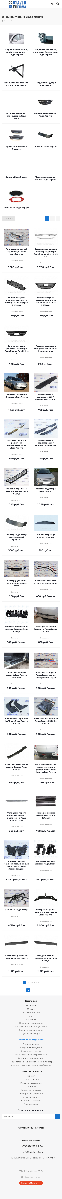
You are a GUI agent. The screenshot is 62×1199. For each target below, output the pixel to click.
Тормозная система (31, 1090)
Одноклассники (36, 1133)
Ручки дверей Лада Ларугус (16, 147)
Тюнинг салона (31, 1079)
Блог (31, 1016)
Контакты (31, 1019)
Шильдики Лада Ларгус (16, 207)
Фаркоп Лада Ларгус (16, 177)
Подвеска (31, 1086)
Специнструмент (31, 1044)
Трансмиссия (31, 1104)
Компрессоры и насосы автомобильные (31, 1065)
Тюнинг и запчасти (31, 1071)
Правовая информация (31, 1023)
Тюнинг (31, 1076)
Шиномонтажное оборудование (31, 1055)
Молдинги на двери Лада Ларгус (45, 84)
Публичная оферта (31, 1033)
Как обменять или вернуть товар (31, 1026)
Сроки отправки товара (31, 1030)
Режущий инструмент (31, 1047)
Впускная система (31, 1097)
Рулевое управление (31, 1083)
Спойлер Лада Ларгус (45, 146)
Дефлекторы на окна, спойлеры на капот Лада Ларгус (16, 52)
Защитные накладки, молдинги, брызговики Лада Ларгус (45, 52)
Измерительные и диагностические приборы (31, 1062)
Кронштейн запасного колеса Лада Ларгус (16, 84)
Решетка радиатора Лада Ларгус (45, 114)
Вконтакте (24, 1133)
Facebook (30, 1133)
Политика (31, 1005)
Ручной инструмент (31, 1051)
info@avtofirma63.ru (33, 1152)
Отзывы (31, 1009)
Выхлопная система (31, 1100)
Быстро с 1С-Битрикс (29, 1183)
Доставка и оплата (31, 1012)
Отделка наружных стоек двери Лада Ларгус (16, 116)
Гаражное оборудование (31, 1058)
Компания (31, 1001)
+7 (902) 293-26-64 (32, 1146)
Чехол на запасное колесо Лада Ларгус (45, 178)
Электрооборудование (31, 1093)
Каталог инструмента (31, 1039)
